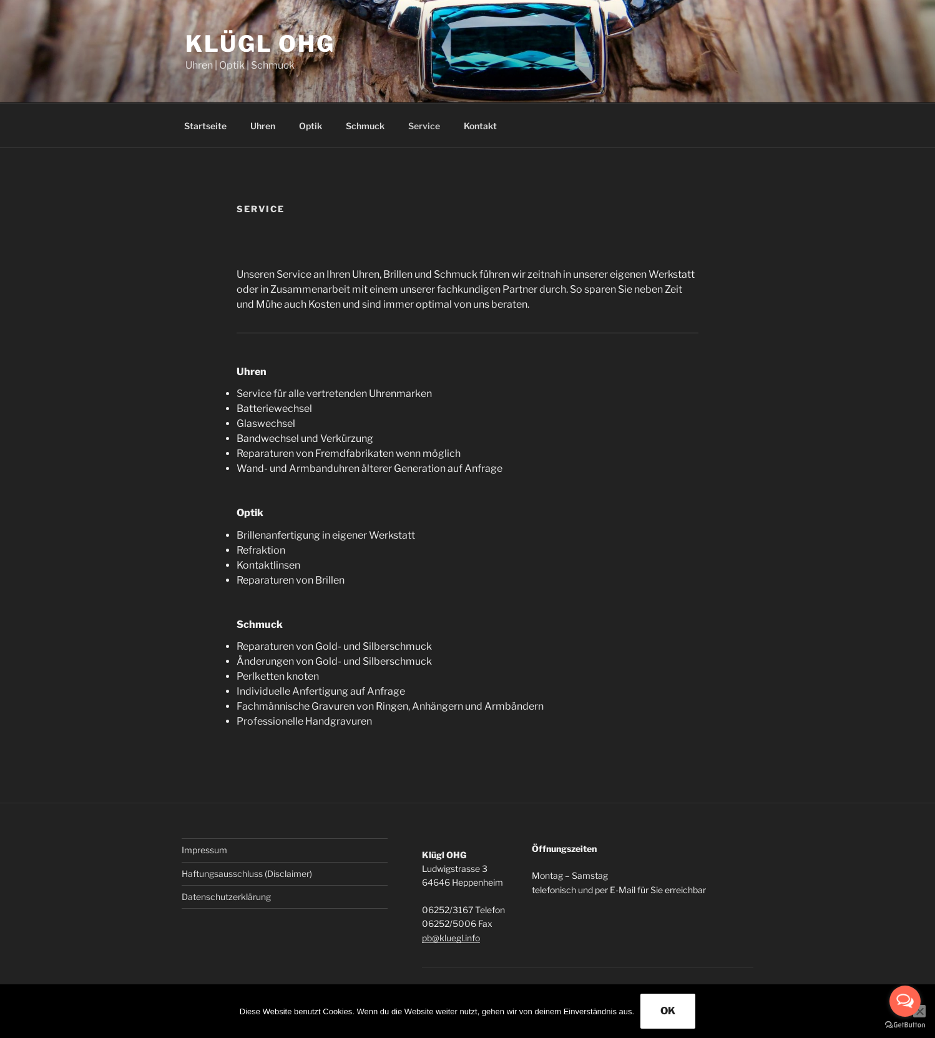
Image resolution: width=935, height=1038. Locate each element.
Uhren (262, 125)
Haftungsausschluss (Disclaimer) (247, 873)
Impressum (204, 850)
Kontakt (480, 125)
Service (424, 125)
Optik (310, 125)
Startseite (205, 125)
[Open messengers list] (905, 1001)
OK (667, 1011)
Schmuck (365, 125)
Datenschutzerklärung (226, 896)
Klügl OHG (260, 43)
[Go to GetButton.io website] (905, 1025)
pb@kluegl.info (451, 938)
